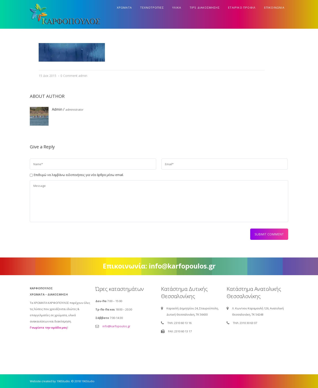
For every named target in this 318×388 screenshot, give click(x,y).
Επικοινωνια (274, 7)
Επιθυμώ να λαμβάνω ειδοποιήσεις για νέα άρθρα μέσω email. (79, 175)
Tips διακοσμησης (205, 7)
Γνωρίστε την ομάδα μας (48, 327)
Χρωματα (124, 7)
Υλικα (176, 7)
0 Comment (69, 76)
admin (82, 76)
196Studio (88, 381)
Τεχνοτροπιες (152, 7)
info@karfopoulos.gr (116, 326)
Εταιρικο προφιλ (242, 7)
